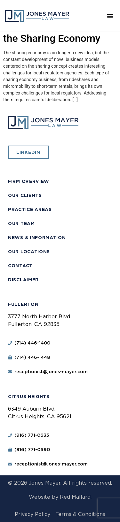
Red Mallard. (76, 497)
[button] (110, 16)
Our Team (21, 223)
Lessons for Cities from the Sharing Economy (56, 32)
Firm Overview (28, 181)
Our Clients (25, 195)
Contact (20, 265)
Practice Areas (30, 209)
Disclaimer (23, 279)
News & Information (37, 237)
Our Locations (29, 251)
